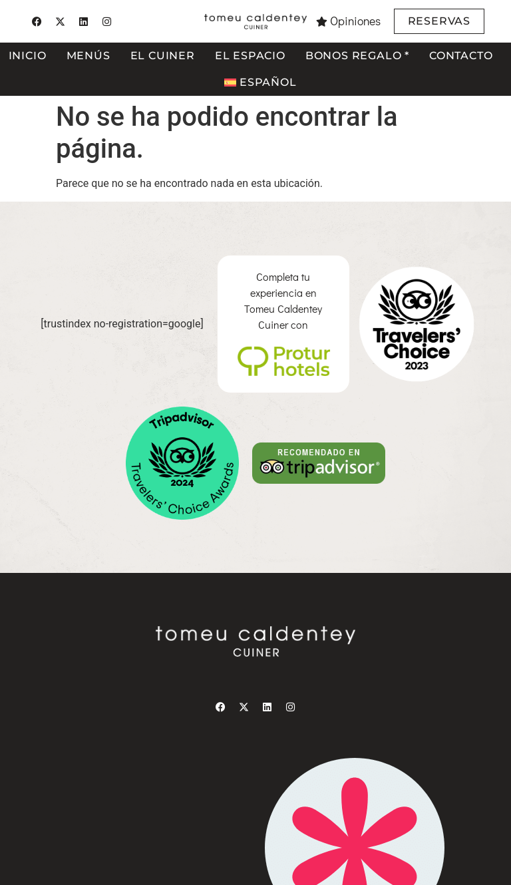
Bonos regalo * (357, 55)
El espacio (250, 55)
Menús (88, 55)
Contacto (460, 55)
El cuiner (162, 55)
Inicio (28, 55)
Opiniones (355, 21)
